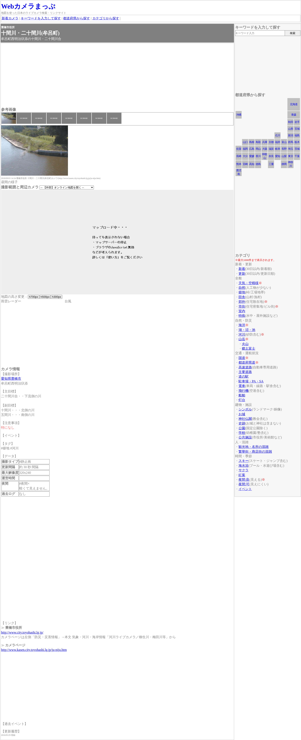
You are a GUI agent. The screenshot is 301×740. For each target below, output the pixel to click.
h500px (45, 296)
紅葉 (242, 475)
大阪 (264, 148)
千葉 (297, 156)
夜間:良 (244, 479)
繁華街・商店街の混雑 (255, 451)
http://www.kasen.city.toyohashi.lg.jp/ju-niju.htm (34, 650)
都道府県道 (247, 362)
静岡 (284, 164)
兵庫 (264, 142)
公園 (242, 428)
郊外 (242, 301)
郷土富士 (248, 348)
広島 (251, 148)
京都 (271, 142)
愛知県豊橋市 (11, 378)
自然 (242, 287)
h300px (56, 296)
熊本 (238, 164)
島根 (251, 142)
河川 (242, 334)
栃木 (297, 142)
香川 (258, 156)
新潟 (290, 135)
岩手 (297, 122)
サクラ (244, 470)
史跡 (242, 423)
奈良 (271, 156)
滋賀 (271, 148)
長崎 (238, 156)
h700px (33, 296)
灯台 (242, 400)
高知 (251, 164)
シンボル (245, 409)
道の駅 (244, 376)
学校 (242, 433)
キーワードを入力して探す (41, 18)
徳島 (258, 164)
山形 (290, 128)
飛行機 (244, 390)
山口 (245, 142)
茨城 (297, 148)
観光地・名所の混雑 (254, 447)
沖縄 (238, 114)
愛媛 (251, 156)
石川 (277, 135)
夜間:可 (244, 484)
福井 (277, 142)
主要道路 (245, 372)
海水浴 (244, 465)
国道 (242, 358)
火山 (245, 344)
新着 (242, 269)
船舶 (242, 395)
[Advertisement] (117, 75)
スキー (244, 461)
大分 (245, 156)
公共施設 (245, 437)
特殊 (242, 315)
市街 (242, 306)
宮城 (297, 128)
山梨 (284, 156)
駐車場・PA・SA (251, 381)
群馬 (290, 142)
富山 (284, 142)
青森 (293, 114)
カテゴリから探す (105, 18)
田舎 (242, 297)
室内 (242, 311)
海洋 (242, 325)
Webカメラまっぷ (28, 6)
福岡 (245, 148)
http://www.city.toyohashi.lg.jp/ (22, 632)
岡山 (258, 148)
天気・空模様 (249, 283)
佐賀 (238, 148)
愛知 (277, 156)
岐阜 (277, 148)
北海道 (293, 104)
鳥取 (258, 142)
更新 (242, 273)
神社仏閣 (245, 418)
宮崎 (245, 164)
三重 (271, 164)
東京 (290, 156)
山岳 (242, 339)
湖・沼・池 (247, 330)
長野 (284, 148)
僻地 (242, 292)
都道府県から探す (76, 18)
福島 (297, 135)
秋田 (290, 122)
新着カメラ (10, 18)
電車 (242, 386)
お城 (242, 414)
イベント (245, 489)
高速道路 (245, 367)
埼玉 (290, 148)
